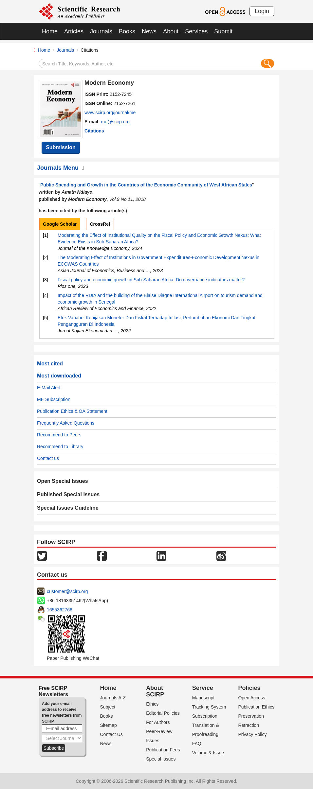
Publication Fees (163, 749)
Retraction (248, 725)
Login (262, 11)
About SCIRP (155, 691)
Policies (249, 688)
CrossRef (100, 224)
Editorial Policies (163, 713)
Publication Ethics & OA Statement (72, 411)
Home (50, 31)
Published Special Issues (68, 494)
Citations (94, 130)
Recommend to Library (60, 446)
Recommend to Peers (59, 434)
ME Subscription (53, 399)
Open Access (251, 697)
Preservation (251, 716)
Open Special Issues (62, 481)
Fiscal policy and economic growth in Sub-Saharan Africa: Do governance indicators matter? (151, 279)
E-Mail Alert (49, 387)
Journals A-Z (113, 697)
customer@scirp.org (67, 591)
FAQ (196, 743)
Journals (101, 31)
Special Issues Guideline (68, 508)
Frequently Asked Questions (65, 423)
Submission (61, 147)
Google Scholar (60, 224)
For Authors (158, 722)
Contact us (48, 458)
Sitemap (108, 725)
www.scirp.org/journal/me (110, 112)
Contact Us (111, 734)
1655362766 (59, 609)
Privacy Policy (252, 734)
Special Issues (160, 759)
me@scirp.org (115, 121)
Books (127, 31)
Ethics (152, 704)
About (170, 31)
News (149, 31)
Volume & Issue (208, 752)
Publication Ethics (256, 707)
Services (196, 31)
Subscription (204, 716)
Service (202, 688)
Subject (108, 707)
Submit (223, 31)
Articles (73, 31)
